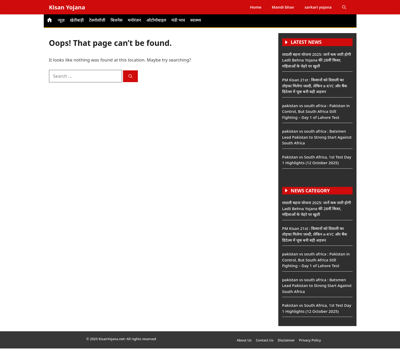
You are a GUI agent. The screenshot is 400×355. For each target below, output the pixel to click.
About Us (244, 340)
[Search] (130, 76)
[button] (344, 7)
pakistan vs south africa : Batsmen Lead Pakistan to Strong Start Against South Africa (317, 136)
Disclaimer (286, 340)
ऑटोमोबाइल (156, 20)
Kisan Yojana (67, 7)
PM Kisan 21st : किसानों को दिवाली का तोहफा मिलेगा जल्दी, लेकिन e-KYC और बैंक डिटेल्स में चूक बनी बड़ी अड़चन (314, 85)
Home (255, 7)
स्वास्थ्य (195, 20)
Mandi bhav (283, 7)
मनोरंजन (134, 20)
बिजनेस (116, 20)
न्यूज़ (61, 20)
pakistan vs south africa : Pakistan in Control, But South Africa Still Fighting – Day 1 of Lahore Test (316, 111)
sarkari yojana (318, 7)
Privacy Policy (310, 340)
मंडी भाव (178, 20)
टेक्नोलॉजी (97, 20)
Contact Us (264, 340)
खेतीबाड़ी (77, 20)
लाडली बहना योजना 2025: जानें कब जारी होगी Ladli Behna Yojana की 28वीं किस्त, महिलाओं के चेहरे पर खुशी (316, 60)
